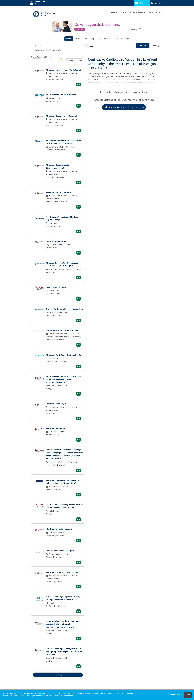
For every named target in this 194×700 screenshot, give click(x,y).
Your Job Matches (105, 38)
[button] (155, 45)
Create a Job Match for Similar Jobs (124, 107)
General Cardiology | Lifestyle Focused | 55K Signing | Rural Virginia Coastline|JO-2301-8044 (64, 651)
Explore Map (89, 38)
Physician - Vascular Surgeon (59, 529)
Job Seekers (141, 3)
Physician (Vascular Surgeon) (59, 192)
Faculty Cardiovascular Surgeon (60, 550)
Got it (188, 695)
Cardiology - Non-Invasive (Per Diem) (62, 330)
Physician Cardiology (55, 428)
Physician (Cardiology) (56, 403)
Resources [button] (155, 12)
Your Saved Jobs (122, 38)
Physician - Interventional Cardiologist (63, 70)
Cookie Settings (175, 695)
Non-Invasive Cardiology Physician (61, 94)
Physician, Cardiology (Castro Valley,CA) (64, 355)
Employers (157, 3)
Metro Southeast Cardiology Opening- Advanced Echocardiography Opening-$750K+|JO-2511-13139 (63, 624)
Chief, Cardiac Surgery (56, 287)
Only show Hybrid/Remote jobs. (48, 50)
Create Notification (74, 60)
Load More (57, 675)
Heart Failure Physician (56, 241)
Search (68, 38)
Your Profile (137, 12)
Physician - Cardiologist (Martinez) (61, 116)
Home (114, 12)
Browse (77, 38)
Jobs (123, 12)
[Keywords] (58, 45)
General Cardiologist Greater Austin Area (64, 309)
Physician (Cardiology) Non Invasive (62, 572)
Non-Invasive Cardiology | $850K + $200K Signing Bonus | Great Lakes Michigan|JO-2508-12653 (64, 379)
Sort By (35, 60)
